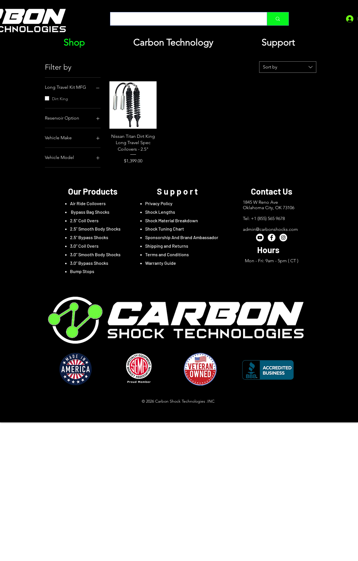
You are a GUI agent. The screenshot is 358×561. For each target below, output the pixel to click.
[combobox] (287, 67)
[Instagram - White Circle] (283, 237)
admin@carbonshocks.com (270, 229)
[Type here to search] (184, 18)
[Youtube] (260, 237)
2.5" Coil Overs (84, 220)
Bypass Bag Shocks (89, 212)
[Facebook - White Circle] (271, 237)
